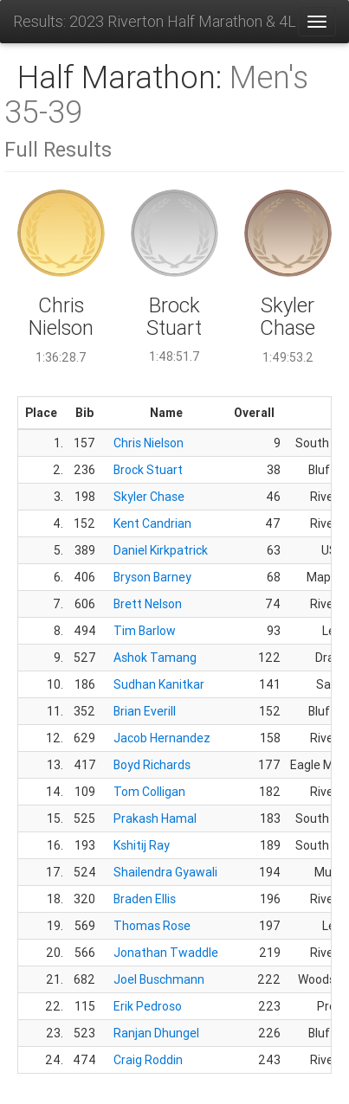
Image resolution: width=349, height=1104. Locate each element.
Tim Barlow (144, 631)
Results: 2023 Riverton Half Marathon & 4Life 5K (155, 21)
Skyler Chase (148, 496)
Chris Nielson (148, 443)
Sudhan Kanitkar (158, 684)
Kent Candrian (152, 523)
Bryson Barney (152, 577)
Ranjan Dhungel (156, 1033)
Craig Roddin (148, 1060)
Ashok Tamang (155, 657)
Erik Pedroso (147, 1006)
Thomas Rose (152, 926)
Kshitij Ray (141, 845)
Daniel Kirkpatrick (160, 550)
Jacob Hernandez (161, 738)
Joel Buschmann (158, 979)
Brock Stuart (148, 470)
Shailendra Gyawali (165, 872)
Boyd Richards (152, 765)
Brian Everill (144, 711)
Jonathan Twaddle (165, 952)
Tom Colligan (149, 791)
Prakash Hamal (155, 818)
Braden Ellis (144, 899)
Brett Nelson (147, 604)
